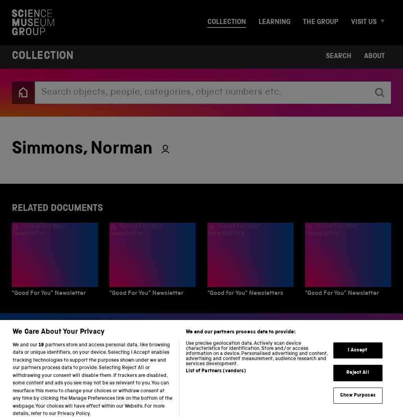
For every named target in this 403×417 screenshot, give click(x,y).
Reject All (357, 377)
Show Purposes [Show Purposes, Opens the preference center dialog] (357, 400)
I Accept (357, 355)
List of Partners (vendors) (216, 376)
